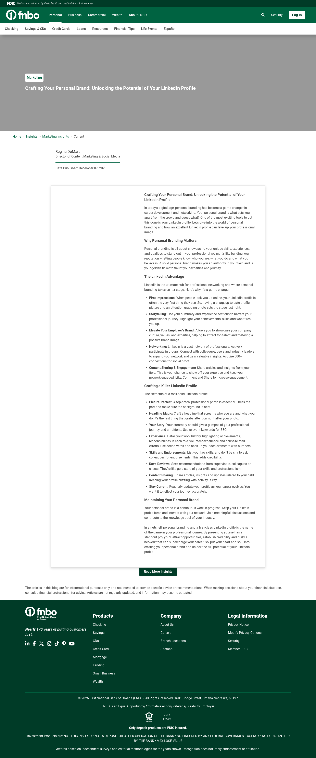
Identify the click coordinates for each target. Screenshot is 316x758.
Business (74, 15)
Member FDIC (238, 649)
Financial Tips (124, 29)
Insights (31, 136)
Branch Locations (173, 641)
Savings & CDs (35, 29)
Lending (98, 665)
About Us (167, 625)
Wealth (117, 15)
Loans (81, 29)
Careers (166, 633)
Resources (100, 29)
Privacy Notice (238, 625)
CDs (96, 641)
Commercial (97, 15)
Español (169, 29)
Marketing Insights (55, 136)
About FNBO (138, 15)
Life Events (149, 29)
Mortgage (100, 657)
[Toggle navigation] (284, 26)
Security (277, 15)
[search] (262, 15)
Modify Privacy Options (245, 633)
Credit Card (101, 649)
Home (17, 136)
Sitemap (167, 649)
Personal (55, 15)
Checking (11, 29)
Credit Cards (61, 29)
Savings (98, 633)
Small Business (104, 673)
